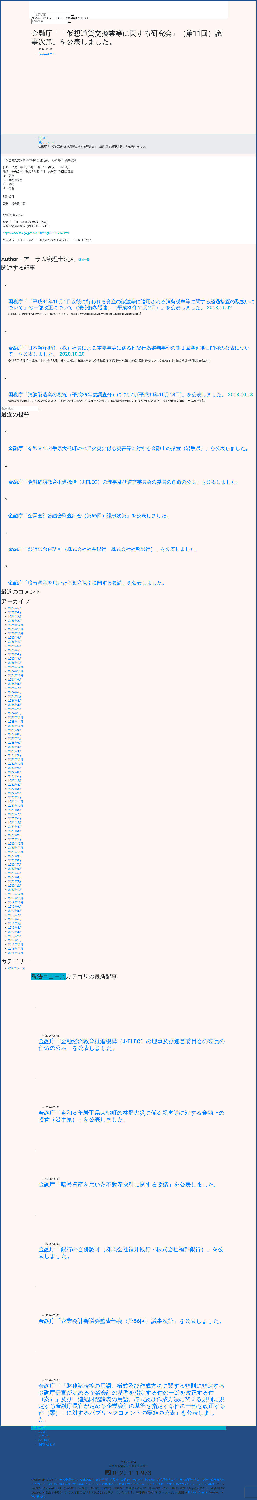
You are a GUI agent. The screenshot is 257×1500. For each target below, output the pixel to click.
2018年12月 (15, 944)
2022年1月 (15, 797)
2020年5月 (15, 873)
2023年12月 (15, 717)
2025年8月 (15, 637)
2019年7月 (15, 915)
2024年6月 (15, 692)
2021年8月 (15, 810)
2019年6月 (15, 919)
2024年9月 (15, 679)
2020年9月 (15, 856)
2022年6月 (15, 776)
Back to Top (38, 1427)
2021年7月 (15, 814)
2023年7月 (15, 738)
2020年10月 (15, 852)
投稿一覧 (84, 259)
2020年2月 (15, 885)
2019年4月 (15, 927)
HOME (42, 1431)
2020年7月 (15, 864)
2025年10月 (15, 633)
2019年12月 (15, 894)
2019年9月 (15, 906)
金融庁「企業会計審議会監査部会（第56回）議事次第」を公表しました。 (89, 516)
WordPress (38, 1496)
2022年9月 (15, 768)
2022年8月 (15, 772)
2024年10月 (15, 675)
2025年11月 (15, 629)
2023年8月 (15, 734)
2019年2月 (15, 936)
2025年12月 (15, 625)
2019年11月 (15, 898)
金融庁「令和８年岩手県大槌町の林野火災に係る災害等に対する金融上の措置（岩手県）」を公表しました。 (129, 448)
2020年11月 (15, 847)
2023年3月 (15, 755)
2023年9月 (15, 730)
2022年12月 (15, 759)
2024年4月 (15, 700)
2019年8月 (15, 910)
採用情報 (44, 1440)
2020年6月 (15, 868)
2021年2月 (15, 835)
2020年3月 (15, 881)
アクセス (44, 1436)
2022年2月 (15, 793)
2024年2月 (15, 709)
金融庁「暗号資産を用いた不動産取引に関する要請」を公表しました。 (87, 583)
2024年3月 (15, 704)
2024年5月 (15, 696)
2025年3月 (15, 658)
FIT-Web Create (197, 1492)
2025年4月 (15, 654)
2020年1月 (15, 889)
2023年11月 (15, 721)
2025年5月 (15, 650)
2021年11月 (15, 801)
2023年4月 (15, 751)
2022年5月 (15, 780)
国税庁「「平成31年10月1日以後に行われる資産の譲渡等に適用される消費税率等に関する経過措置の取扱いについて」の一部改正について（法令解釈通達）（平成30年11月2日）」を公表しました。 (131, 304)
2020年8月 (15, 860)
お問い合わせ (46, 1444)
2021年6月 (15, 818)
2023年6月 (15, 742)
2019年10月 (15, 902)
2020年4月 (15, 877)
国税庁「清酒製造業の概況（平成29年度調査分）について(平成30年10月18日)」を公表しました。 (117, 394)
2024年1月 (15, 713)
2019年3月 (15, 931)
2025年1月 (15, 662)
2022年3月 (15, 789)
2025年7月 (15, 641)
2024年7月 (15, 688)
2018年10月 (15, 953)
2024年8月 (15, 683)
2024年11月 (15, 671)
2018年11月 (15, 948)
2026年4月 (15, 612)
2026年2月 (15, 620)
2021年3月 (15, 831)
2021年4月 (15, 826)
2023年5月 (15, 747)
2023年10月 (15, 725)
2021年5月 (15, 822)
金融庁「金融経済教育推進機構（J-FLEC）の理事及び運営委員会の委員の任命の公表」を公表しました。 (124, 482)
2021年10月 (15, 805)
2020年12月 (15, 843)
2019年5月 (15, 923)
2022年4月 (15, 784)
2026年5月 (15, 608)
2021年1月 (15, 839)
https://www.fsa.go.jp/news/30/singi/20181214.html (36, 233)
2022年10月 (15, 763)
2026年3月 (15, 616)
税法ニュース (46, 53)
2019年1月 (15, 940)
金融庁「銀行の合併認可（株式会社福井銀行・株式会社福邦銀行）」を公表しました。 (104, 549)
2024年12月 (15, 667)
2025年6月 (15, 646)
